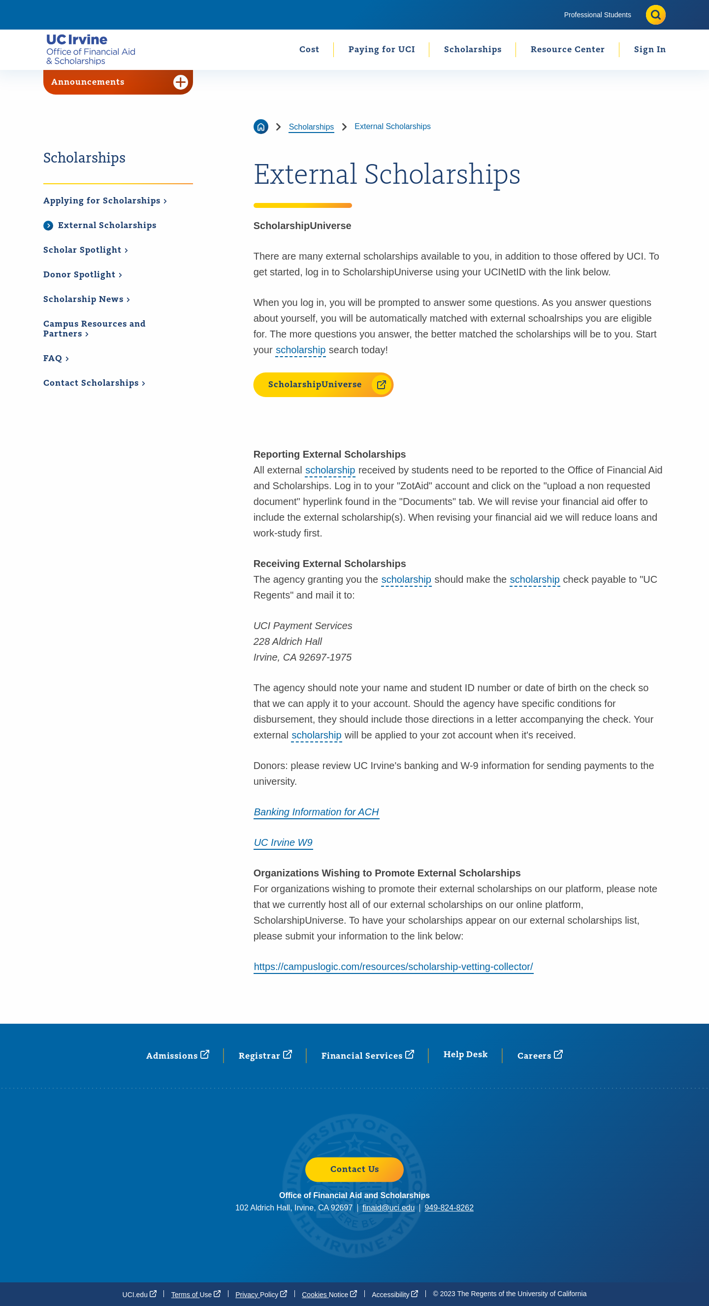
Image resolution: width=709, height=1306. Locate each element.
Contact (94, 383)
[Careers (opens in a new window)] (540, 1055)
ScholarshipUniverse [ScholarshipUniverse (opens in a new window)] (329, 385)
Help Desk (466, 1054)
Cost (309, 49)
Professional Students (597, 14)
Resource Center (568, 49)
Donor (83, 275)
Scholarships (473, 49)
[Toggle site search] (656, 15)
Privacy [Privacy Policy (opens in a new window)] (261, 1294)
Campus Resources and (94, 329)
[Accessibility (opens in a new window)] (395, 1294)
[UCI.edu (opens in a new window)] (140, 1294)
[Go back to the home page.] (94, 49)
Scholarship (86, 299)
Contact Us (354, 1169)
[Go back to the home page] (261, 126)
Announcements (119, 82)
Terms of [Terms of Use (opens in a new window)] (196, 1294)
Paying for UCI (382, 49)
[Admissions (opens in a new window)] (178, 1055)
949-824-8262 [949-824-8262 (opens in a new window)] (449, 1208)
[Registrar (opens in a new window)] (265, 1055)
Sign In (650, 49)
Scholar (86, 250)
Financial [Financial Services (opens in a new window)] (368, 1055)
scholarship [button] (300, 349)
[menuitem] (597, 14)
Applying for (105, 201)
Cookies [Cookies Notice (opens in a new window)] (329, 1294)
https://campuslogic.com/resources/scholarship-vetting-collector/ (393, 966)
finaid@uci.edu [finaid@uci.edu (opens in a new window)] (388, 1208)
